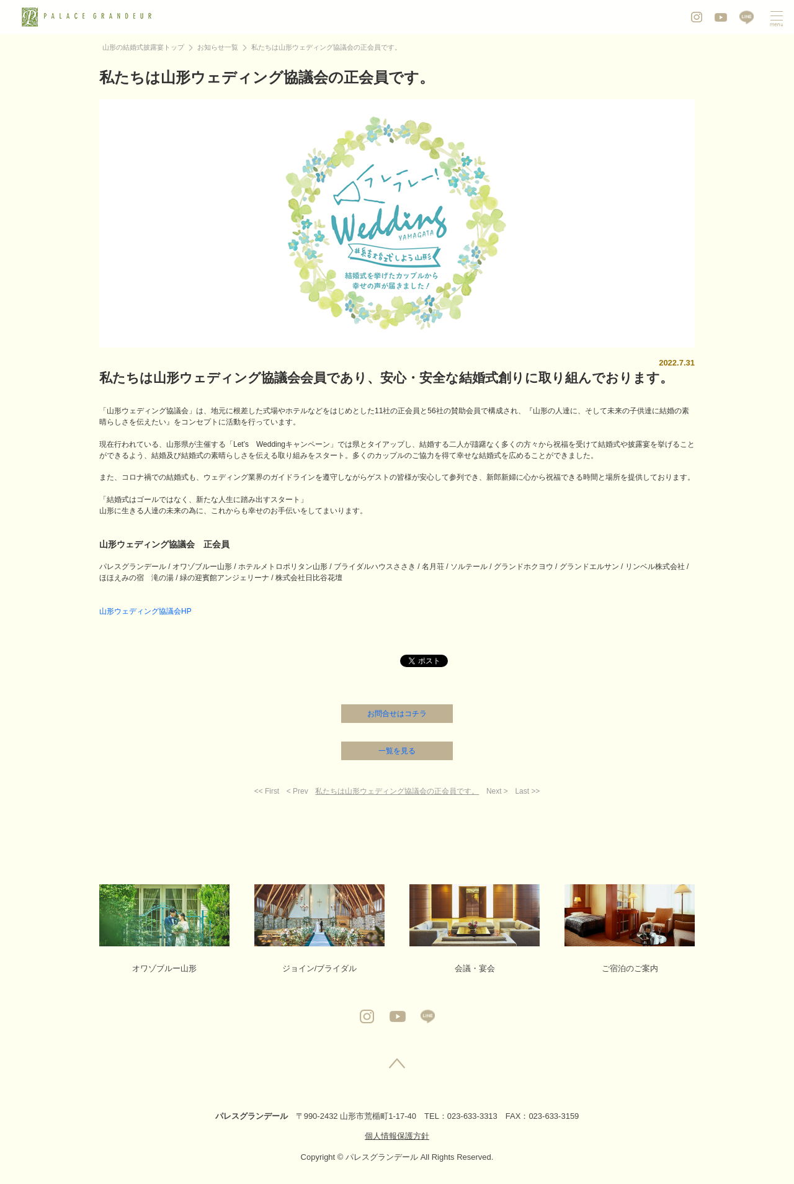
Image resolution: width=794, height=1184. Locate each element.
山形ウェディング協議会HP (145, 611)
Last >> (527, 791)
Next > (497, 791)
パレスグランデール (251, 1116)
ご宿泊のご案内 (629, 928)
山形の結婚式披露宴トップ (143, 47)
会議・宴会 (474, 928)
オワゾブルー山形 (164, 928)
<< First (267, 791)
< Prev (297, 791)
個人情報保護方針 (397, 1136)
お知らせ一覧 (217, 47)
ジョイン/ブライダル (319, 928)
